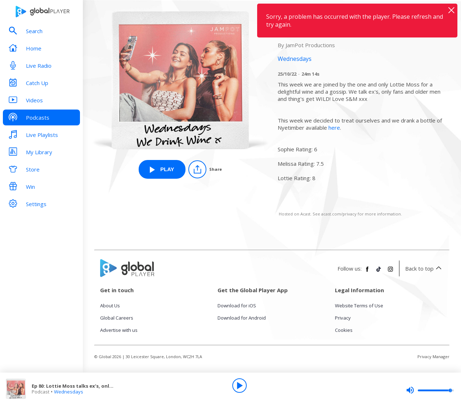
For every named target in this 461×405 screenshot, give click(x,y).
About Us (110, 305)
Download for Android (242, 318)
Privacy (343, 318)
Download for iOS (237, 305)
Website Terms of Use (359, 305)
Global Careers (116, 318)
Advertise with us (119, 330)
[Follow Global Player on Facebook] (367, 272)
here (334, 127)
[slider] (430, 390)
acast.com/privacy (339, 214)
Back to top (424, 268)
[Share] (205, 169)
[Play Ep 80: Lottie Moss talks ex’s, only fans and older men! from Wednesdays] (162, 169)
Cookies (344, 330)
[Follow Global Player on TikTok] (379, 272)
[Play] (239, 385)
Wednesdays (68, 391)
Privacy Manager (433, 356)
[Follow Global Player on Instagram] (390, 272)
